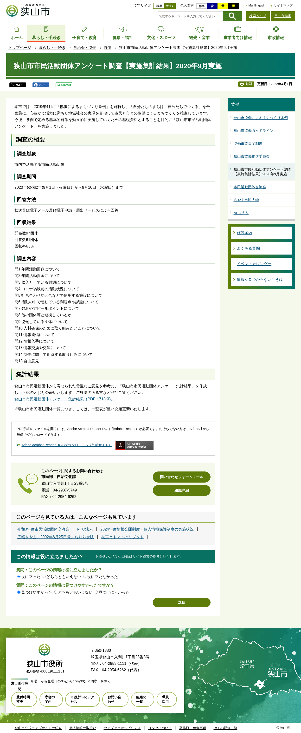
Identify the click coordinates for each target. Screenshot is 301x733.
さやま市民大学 (246, 200)
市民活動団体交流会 (250, 187)
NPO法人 (85, 529)
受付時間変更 (23, 699)
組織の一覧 (141, 699)
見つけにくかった (114, 592)
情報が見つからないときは (260, 279)
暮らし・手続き (52, 48)
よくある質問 (248, 248)
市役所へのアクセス (82, 699)
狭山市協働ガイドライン (253, 130)
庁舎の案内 (50, 699)
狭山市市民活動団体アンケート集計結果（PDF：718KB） (64, 399)
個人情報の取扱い (82, 728)
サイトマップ (283, 5)
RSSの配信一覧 (225, 728)
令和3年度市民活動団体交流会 (43, 529)
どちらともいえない (63, 577)
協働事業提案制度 (248, 143)
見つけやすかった (36, 592)
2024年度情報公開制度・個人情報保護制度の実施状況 (147, 529)
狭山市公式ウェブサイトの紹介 (38, 728)
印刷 (248, 84)
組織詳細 (181, 490)
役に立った (30, 577)
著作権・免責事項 (192, 728)
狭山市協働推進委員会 (252, 156)
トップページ (19, 48)
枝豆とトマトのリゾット (122, 537)
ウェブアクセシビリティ (122, 728)
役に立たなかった (102, 577)
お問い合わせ (114, 699)
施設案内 (244, 233)
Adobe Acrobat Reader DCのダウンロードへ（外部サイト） (66, 445)
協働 (107, 48)
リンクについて (160, 728)
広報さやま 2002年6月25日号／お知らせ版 (55, 537)
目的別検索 (283, 16)
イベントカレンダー (254, 264)
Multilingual (256, 5)
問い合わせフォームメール (181, 477)
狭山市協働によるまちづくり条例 (261, 118)
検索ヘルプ (257, 16)
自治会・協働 (84, 48)
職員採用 (165, 699)
